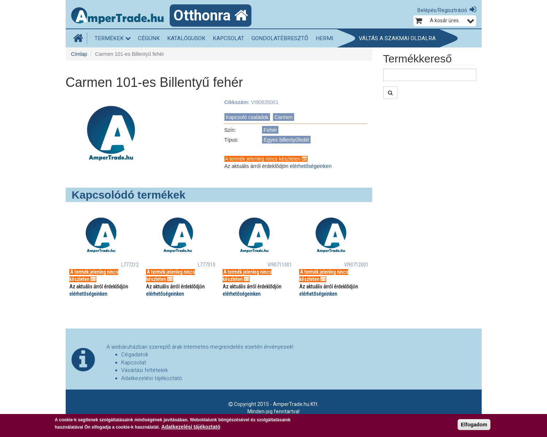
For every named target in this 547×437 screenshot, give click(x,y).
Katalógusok (186, 38)
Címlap (79, 54)
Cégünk (149, 38)
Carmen (283, 117)
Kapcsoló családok (247, 117)
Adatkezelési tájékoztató (151, 378)
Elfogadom (474, 425)
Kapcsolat (228, 38)
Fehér (270, 130)
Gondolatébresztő (279, 38)
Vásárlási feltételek (144, 370)
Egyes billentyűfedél (286, 140)
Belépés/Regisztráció (442, 10)
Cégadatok (134, 354)
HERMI (324, 38)
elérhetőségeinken (310, 166)
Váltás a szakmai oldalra (397, 38)
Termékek (113, 38)
